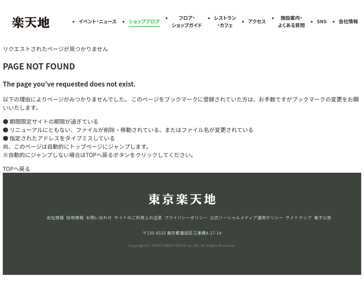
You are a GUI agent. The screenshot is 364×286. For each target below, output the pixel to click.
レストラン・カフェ (225, 21)
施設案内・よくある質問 (291, 21)
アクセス (257, 21)
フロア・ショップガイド (187, 21)
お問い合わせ (99, 217)
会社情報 (348, 21)
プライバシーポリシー (186, 217)
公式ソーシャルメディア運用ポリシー (246, 217)
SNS (321, 21)
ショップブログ (144, 21)
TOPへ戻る (16, 168)
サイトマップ (299, 217)
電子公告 (322, 217)
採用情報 (75, 217)
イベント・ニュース (97, 21)
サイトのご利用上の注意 (138, 217)
